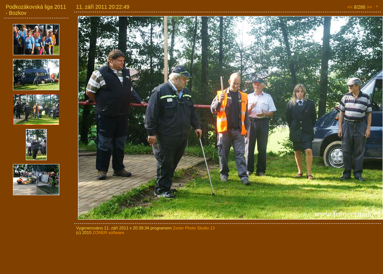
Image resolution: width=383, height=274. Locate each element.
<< (350, 7)
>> (369, 7)
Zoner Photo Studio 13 (194, 228)
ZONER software (108, 232)
